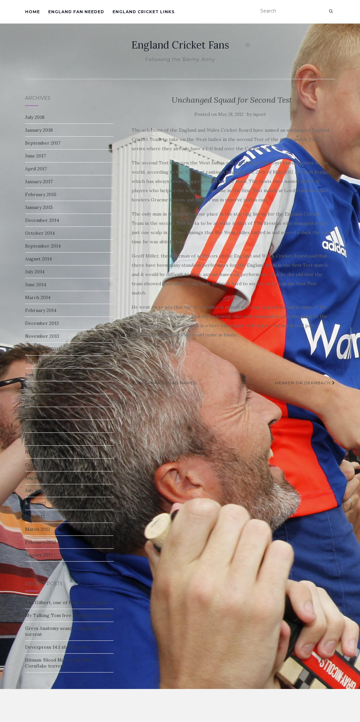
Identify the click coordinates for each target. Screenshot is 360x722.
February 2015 (40, 194)
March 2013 (37, 400)
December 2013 (42, 323)
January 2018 (39, 130)
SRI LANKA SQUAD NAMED (164, 382)
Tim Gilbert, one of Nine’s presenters (66, 602)
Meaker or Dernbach (305, 382)
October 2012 (39, 465)
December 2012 (42, 439)
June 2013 (35, 375)
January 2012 (38, 555)
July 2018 (35, 117)
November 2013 (42, 336)
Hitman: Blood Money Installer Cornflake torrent (58, 663)
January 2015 (39, 207)
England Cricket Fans (180, 45)
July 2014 (35, 272)
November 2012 (42, 452)
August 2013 (38, 362)
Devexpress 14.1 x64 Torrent (56, 647)
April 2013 (36, 388)
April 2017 (36, 169)
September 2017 (42, 143)
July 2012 (34, 491)
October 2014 (40, 233)
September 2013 (42, 349)
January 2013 (38, 426)
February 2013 (40, 413)
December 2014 (42, 220)
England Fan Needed (76, 11)
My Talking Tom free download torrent (68, 615)
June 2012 (35, 503)
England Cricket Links (144, 11)
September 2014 (43, 246)
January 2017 (38, 182)
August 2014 (38, 259)
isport (259, 114)
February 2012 (40, 542)
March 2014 (37, 297)
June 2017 (35, 156)
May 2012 (35, 516)
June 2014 (35, 285)
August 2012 (38, 478)
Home (32, 11)
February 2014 (40, 310)
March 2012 (37, 529)
